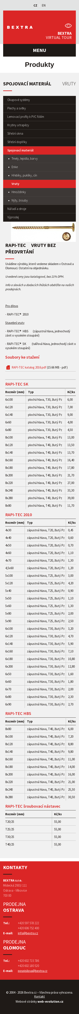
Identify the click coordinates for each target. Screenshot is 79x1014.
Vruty (15, 184)
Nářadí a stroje (16, 209)
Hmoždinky (19, 192)
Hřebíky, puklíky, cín (24, 175)
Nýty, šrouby (20, 200)
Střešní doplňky (17, 142)
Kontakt (39, 996)
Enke (15, 167)
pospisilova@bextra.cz (32, 971)
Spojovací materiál (20, 150)
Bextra (21, 27)
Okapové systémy (18, 100)
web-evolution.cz (50, 1001)
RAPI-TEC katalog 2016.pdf (40, 367)
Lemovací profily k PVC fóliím (25, 117)
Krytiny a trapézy (18, 125)
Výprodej (13, 217)
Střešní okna (15, 133)
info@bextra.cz (28, 933)
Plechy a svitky (16, 108)
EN (44, 5)
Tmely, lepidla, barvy (25, 158)
